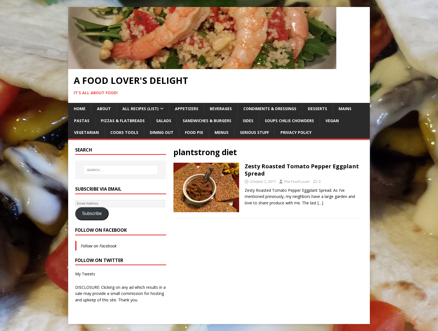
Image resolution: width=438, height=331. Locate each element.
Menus (221, 132)
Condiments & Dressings (269, 108)
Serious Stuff (254, 132)
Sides (248, 120)
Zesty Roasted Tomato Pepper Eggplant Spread (302, 169)
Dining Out (161, 132)
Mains (345, 108)
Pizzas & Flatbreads (123, 120)
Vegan (332, 120)
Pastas (81, 120)
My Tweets (85, 273)
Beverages (221, 108)
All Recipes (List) (140, 108)
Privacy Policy (295, 132)
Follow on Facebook (101, 230)
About (104, 108)
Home (79, 108)
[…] (320, 202)
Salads (163, 120)
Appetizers (186, 108)
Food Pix (194, 132)
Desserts (317, 108)
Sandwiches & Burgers (207, 120)
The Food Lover (297, 181)
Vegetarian (86, 132)
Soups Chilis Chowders (289, 120)
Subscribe (92, 213)
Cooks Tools (124, 132)
